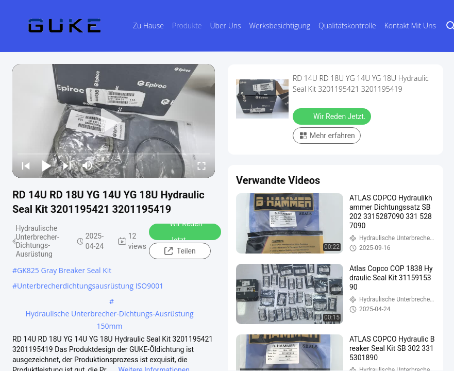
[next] (67, 165)
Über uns (225, 25)
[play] (114, 121)
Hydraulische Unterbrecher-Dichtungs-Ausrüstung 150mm (109, 314)
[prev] (25, 165)
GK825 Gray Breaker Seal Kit (64, 270)
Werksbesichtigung (279, 25)
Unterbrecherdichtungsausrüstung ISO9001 (90, 286)
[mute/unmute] (87, 165)
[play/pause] (46, 165)
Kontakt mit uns (410, 25)
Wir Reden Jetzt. (179, 232)
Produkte (187, 25)
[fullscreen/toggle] (201, 165)
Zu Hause (148, 25)
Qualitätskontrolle (347, 25)
